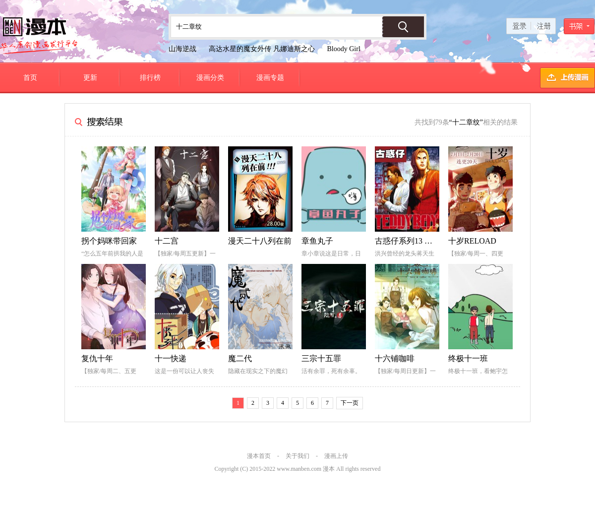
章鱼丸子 (317, 241)
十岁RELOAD (472, 241)
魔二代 (240, 358)
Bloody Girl (343, 49)
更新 (90, 77)
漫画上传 (336, 455)
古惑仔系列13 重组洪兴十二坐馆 (431, 241)
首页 (30, 77)
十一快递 (170, 358)
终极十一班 (468, 358)
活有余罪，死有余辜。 (331, 371)
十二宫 (166, 241)
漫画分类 (210, 77)
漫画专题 (270, 77)
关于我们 (297, 455)
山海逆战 (182, 49)
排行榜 (150, 77)
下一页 (349, 402)
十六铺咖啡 (395, 358)
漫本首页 (259, 455)
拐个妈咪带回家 (109, 241)
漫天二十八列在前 (260, 241)
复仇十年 (97, 358)
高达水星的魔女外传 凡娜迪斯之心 (262, 49)
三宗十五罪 (321, 358)
